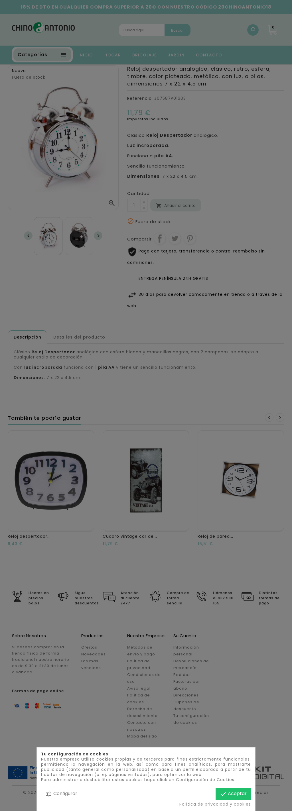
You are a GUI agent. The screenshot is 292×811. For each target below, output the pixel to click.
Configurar (61, 793)
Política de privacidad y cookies (215, 804)
